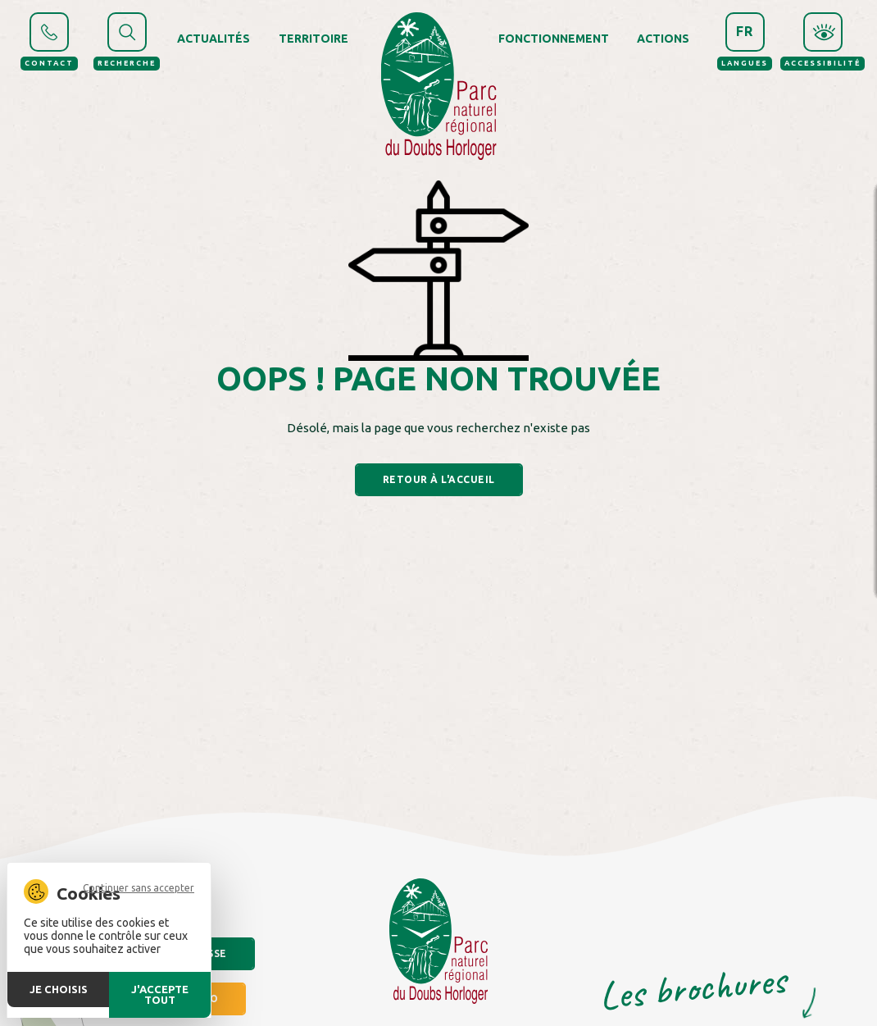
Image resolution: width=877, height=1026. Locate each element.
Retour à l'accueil (439, 479)
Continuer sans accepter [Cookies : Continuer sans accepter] (138, 888)
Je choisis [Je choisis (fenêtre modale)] (59, 989)
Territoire (313, 38)
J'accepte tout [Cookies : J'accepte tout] (160, 994)
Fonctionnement (553, 38)
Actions (663, 38)
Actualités (213, 38)
